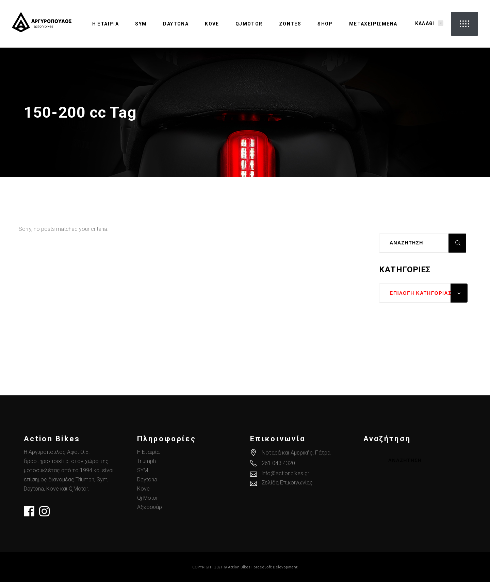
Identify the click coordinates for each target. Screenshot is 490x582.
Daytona (147, 479)
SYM (142, 470)
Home (382, 112)
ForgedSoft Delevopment (274, 567)
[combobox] (423, 293)
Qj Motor (147, 498)
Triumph (146, 461)
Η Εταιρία (148, 452)
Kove (143, 488)
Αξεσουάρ (149, 507)
